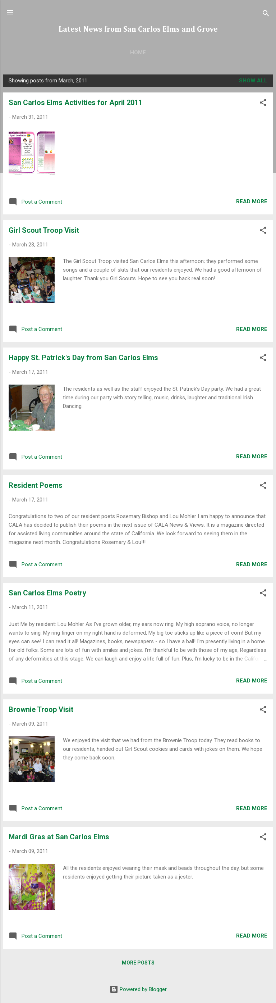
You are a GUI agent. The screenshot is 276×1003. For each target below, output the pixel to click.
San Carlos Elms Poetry (47, 593)
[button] (263, 103)
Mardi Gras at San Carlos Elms (59, 836)
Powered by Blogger (138, 989)
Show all (253, 80)
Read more (251, 201)
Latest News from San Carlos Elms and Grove (138, 29)
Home (138, 52)
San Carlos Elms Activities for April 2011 (75, 102)
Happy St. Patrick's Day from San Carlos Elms (83, 357)
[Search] (266, 15)
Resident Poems (36, 485)
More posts (138, 963)
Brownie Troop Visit (41, 709)
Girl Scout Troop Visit (44, 230)
